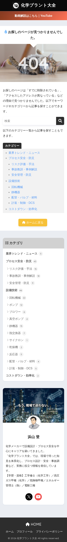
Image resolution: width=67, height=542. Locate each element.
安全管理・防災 (21, 174)
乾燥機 (16, 347)
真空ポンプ (19, 319)
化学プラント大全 (34, 5)
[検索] (60, 121)
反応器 (16, 354)
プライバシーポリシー (49, 531)
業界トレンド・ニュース (24, 152)
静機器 (15, 192)
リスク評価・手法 (22, 164)
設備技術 (14, 180)
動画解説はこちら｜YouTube (33, 15)
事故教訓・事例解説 (24, 169)
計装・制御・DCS (23, 202)
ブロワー (17, 312)
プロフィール (25, 531)
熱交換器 (17, 333)
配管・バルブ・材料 (24, 197)
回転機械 (17, 187)
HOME (33, 524)
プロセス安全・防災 (21, 158)
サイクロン (19, 340)
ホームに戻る (32, 222)
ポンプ (16, 305)
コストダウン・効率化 (23, 208)
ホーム (10, 531)
